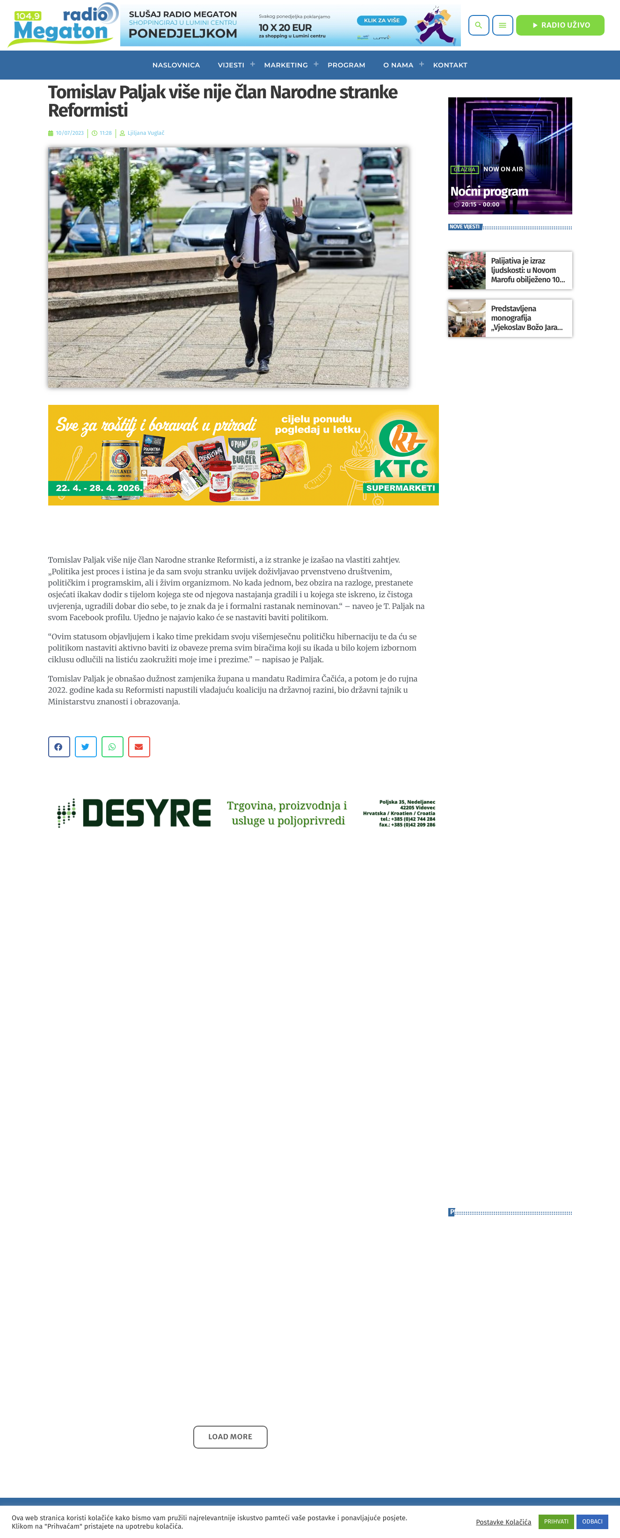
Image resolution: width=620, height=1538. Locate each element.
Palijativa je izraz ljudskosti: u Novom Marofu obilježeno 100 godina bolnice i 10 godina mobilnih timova (528, 279)
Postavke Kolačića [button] (503, 1522)
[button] (59, 746)
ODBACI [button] (592, 1521)
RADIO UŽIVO (560, 25)
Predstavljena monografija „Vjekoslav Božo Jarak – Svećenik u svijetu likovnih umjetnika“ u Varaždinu (527, 327)
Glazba (465, 170)
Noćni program (500, 190)
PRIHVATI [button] (556, 1521)
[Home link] (63, 25)
